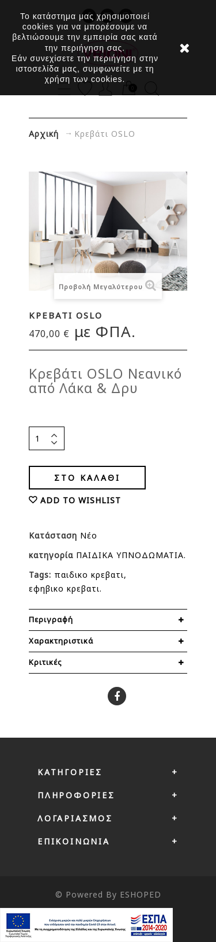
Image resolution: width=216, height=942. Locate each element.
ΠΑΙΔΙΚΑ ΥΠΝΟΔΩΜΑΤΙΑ (130, 555)
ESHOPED (140, 894)
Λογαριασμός (75, 818)
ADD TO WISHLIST (80, 500)
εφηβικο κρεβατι (64, 588)
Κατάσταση (54, 535)
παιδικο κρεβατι (89, 574)
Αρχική (44, 133)
